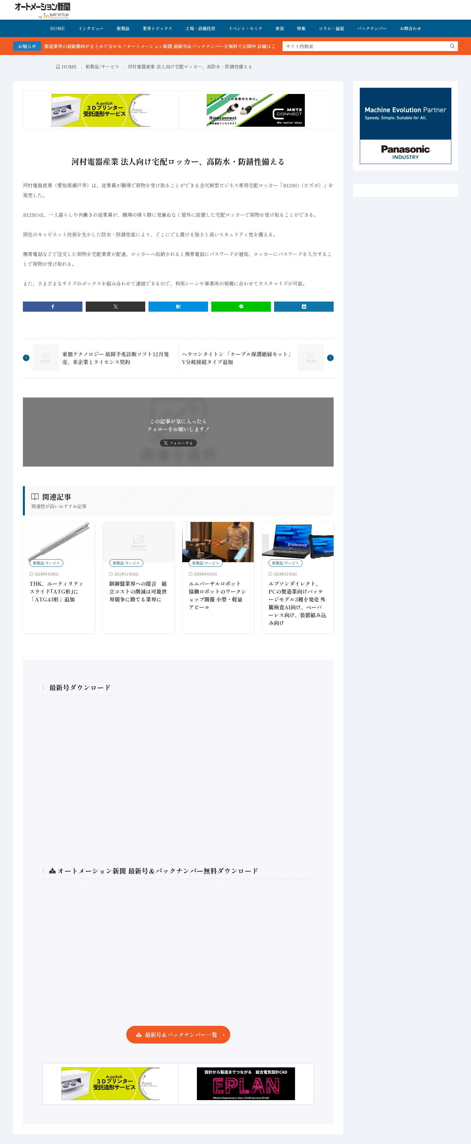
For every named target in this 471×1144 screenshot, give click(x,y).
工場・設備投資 (200, 28)
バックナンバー (372, 28)
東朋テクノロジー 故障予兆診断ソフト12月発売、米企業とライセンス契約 (115, 358)
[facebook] (52, 307)
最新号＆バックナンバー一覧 (181, 1034)
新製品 (123, 28)
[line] (241, 307)
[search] (452, 46)
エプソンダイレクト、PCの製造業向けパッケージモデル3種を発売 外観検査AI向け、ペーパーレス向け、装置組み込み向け (297, 603)
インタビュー (91, 28)
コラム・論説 (331, 28)
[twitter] (115, 307)
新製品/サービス (102, 66)
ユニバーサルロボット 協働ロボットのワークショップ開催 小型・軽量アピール (217, 595)
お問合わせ (410, 28)
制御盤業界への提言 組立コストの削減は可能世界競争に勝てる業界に (138, 591)
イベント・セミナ (245, 28)
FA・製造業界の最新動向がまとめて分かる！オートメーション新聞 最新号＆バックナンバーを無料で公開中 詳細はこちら (175, 46)
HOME (57, 28)
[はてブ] (178, 307)
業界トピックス (157, 28)
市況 (279, 28)
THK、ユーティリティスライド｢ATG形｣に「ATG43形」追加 (56, 591)
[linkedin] (304, 307)
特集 (301, 28)
